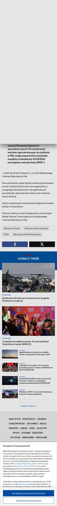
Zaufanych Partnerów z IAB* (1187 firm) (30, 464)
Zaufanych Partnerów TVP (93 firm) (25, 466)
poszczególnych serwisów (19, 484)
